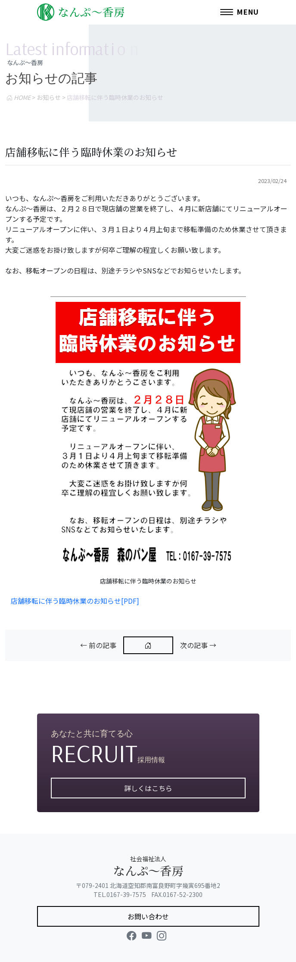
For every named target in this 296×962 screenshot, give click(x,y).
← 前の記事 (98, 645)
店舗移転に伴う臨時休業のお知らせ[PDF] (75, 601)
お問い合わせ (148, 916)
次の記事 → (198, 645)
